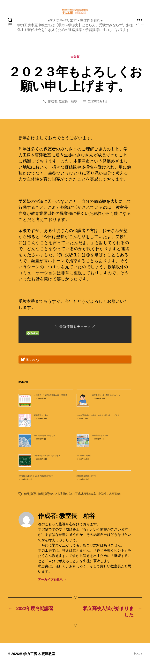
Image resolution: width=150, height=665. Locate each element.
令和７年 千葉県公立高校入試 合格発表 (50, 395)
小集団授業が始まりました (44, 436)
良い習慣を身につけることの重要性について (36, 476)
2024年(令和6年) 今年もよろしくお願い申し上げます (98, 415)
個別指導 (30, 494)
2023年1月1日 (97, 101)
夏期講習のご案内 (41, 415)
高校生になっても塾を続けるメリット (107, 395)
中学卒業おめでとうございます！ (47, 456)
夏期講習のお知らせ (100, 436)
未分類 (75, 56)
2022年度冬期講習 (84, 456)
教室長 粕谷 (68, 101)
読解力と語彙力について (86, 476)
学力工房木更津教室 (82, 494)
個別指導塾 (45, 494)
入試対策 (61, 494)
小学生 (102, 494)
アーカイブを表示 (52, 579)
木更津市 (115, 494)
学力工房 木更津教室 (39, 654)
